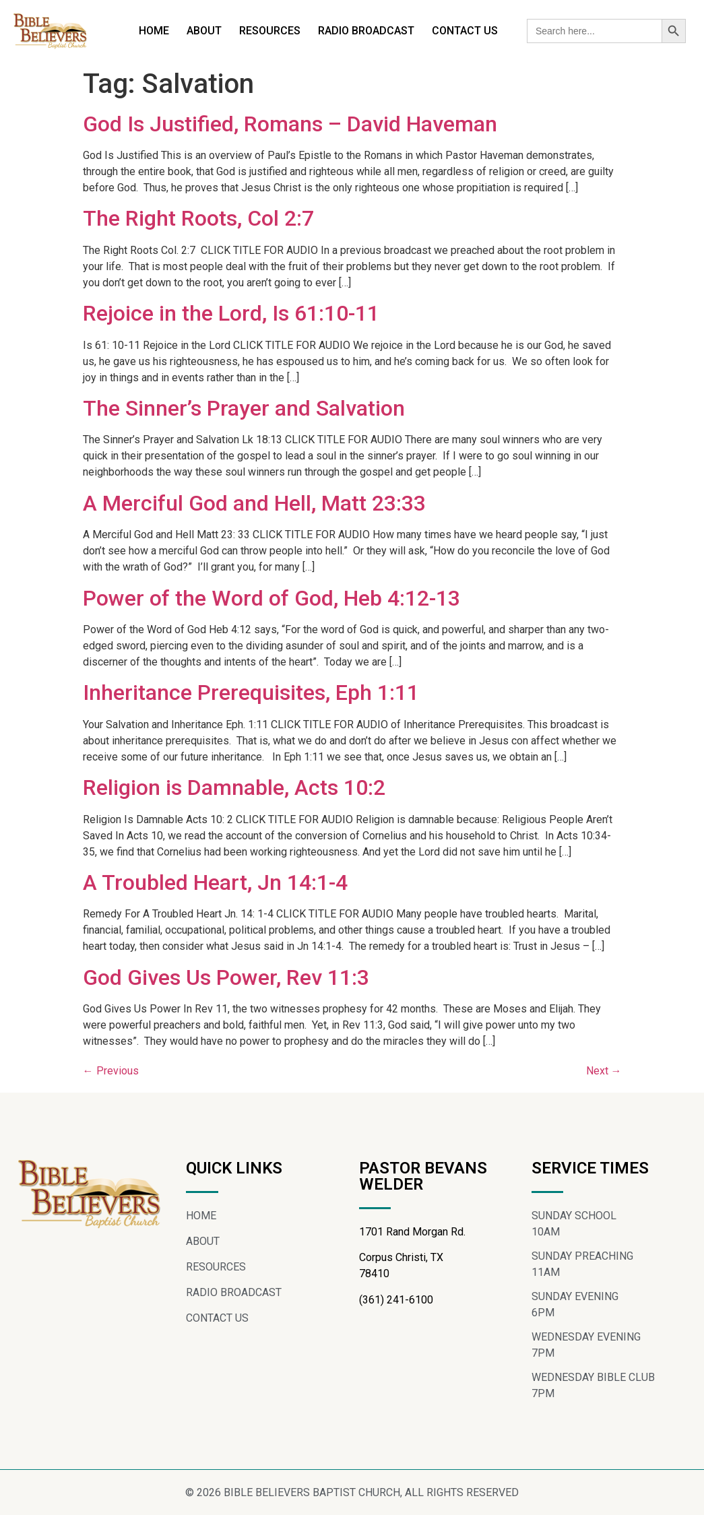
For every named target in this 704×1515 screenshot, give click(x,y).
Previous (111, 1070)
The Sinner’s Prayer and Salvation (244, 408)
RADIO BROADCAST (366, 30)
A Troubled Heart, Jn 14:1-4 (215, 882)
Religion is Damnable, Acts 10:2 (234, 787)
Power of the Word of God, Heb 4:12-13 (271, 598)
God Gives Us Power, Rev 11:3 (226, 977)
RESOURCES (269, 30)
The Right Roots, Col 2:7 (198, 218)
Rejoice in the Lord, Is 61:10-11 (231, 313)
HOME (154, 30)
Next (604, 1070)
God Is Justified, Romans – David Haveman (290, 124)
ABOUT (204, 30)
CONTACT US (465, 30)
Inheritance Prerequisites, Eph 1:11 (251, 692)
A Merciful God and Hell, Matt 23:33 (254, 503)
